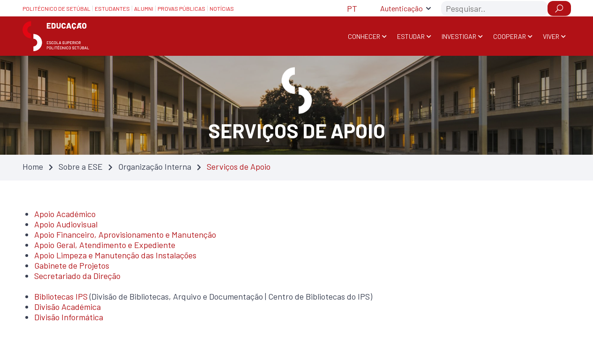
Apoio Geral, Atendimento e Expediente (104, 245)
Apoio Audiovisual (66, 224)
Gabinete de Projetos (71, 265)
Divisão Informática (68, 317)
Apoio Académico (65, 214)
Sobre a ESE (81, 166)
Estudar (411, 36)
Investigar (459, 36)
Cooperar (509, 36)
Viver (551, 36)
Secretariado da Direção (77, 276)
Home (33, 166)
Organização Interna (154, 166)
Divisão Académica (67, 306)
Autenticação (401, 8)
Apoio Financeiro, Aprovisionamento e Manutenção (125, 234)
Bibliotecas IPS (61, 296)
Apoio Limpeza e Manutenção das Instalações (115, 255)
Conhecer (364, 36)
